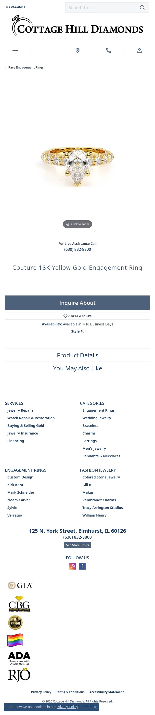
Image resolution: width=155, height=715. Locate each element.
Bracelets (90, 425)
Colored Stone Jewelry (101, 477)
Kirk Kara (15, 484)
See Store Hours (77, 545)
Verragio (14, 515)
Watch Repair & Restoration (31, 418)
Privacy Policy (41, 692)
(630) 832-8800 (77, 249)
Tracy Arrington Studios (102, 507)
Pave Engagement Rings (26, 67)
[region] (77, 157)
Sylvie (12, 507)
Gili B (86, 484)
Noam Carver (18, 500)
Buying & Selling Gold (25, 425)
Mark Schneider (20, 492)
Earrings (89, 440)
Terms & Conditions (70, 692)
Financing (15, 440)
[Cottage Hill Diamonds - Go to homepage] (77, 26)
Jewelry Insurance (22, 433)
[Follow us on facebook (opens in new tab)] (82, 566)
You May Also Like (77, 368)
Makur (88, 492)
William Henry (94, 515)
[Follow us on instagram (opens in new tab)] (72, 566)
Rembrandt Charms (99, 500)
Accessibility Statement (107, 692)
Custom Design (20, 477)
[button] (15, 6)
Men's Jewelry (94, 448)
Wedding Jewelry (96, 418)
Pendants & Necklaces (101, 456)
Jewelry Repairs (20, 410)
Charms (89, 433)
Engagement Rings (98, 410)
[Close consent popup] (95, 707)
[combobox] (100, 7)
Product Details (77, 355)
